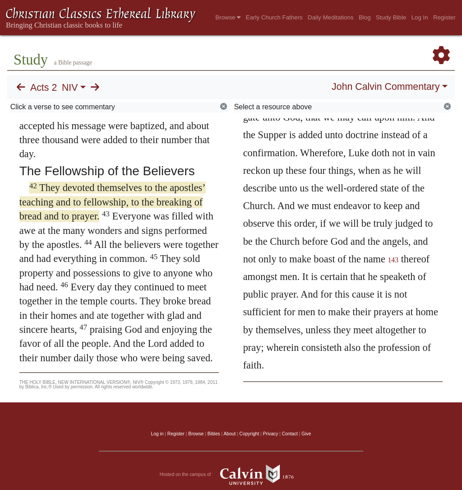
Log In (419, 17)
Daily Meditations (330, 17)
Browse (227, 17)
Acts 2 (43, 87)
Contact (290, 433)
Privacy (270, 433)
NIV (70, 87)
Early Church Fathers (274, 17)
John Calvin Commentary (385, 86)
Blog (365, 17)
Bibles (214, 433)
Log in (157, 433)
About (229, 433)
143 (393, 260)
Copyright (249, 433)
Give (306, 433)
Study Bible (391, 17)
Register (444, 17)
